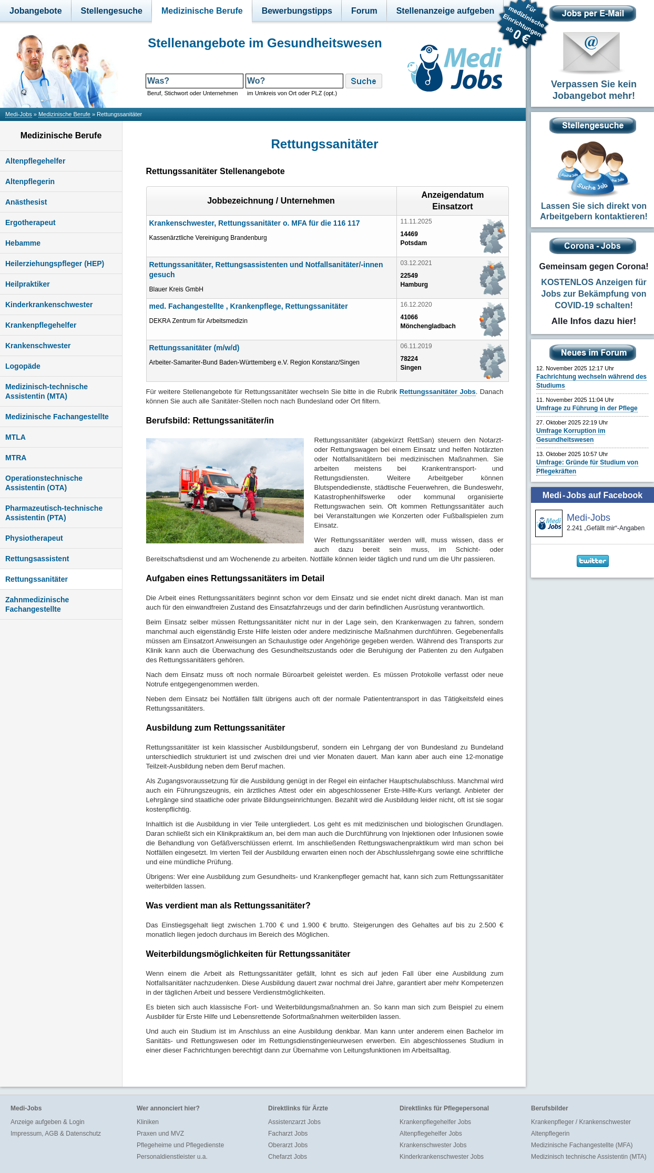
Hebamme (22, 243)
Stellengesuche (111, 10)
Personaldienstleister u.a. (172, 1156)
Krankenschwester (38, 345)
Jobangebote (35, 10)
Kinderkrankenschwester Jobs (442, 1156)
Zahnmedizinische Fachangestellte (37, 604)
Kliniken (148, 1122)
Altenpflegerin (30, 181)
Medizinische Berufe (202, 10)
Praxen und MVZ (160, 1133)
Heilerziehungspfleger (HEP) (54, 263)
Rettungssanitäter (36, 579)
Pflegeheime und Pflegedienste (180, 1145)
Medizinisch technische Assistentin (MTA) (589, 1156)
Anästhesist (26, 202)
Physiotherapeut (34, 538)
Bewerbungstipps (297, 10)
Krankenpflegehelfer (40, 325)
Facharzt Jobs (288, 1133)
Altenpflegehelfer (35, 161)
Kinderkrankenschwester (49, 304)
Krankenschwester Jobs (433, 1145)
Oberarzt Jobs (288, 1145)
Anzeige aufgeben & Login (48, 1122)
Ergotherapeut (30, 222)
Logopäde (22, 366)
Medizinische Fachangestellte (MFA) (581, 1145)
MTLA (15, 437)
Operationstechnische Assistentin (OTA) (44, 483)
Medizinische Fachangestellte (57, 416)
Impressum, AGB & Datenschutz (56, 1133)
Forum (364, 10)
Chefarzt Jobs (287, 1156)
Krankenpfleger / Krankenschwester (581, 1122)
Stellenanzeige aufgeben (445, 10)
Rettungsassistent (37, 558)
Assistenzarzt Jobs (294, 1122)
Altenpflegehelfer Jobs (431, 1133)
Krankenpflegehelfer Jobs (435, 1122)
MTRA (15, 457)
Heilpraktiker (27, 284)
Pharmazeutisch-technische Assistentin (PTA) (54, 513)
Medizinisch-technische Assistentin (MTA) (46, 391)
